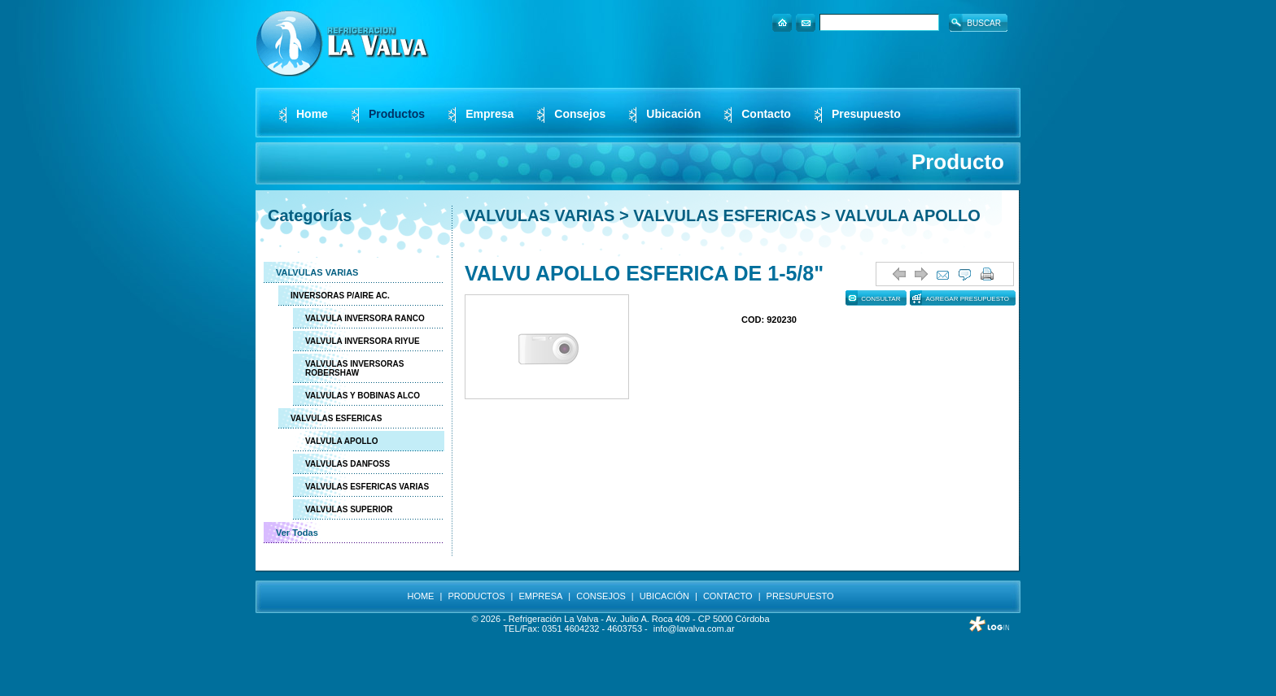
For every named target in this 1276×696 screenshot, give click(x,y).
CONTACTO (728, 596)
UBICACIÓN (664, 596)
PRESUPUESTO (800, 596)
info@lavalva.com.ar (694, 628)
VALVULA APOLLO (341, 441)
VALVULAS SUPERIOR (348, 509)
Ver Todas (297, 532)
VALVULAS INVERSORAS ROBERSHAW (354, 368)
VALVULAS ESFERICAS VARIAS (367, 486)
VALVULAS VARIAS (317, 272)
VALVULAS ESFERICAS (336, 418)
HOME (420, 596)
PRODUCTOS (476, 596)
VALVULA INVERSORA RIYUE (362, 341)
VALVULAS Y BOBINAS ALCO (362, 395)
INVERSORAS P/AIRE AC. (340, 295)
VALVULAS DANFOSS (347, 463)
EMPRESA (541, 596)
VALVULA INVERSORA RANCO (365, 318)
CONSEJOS (601, 596)
